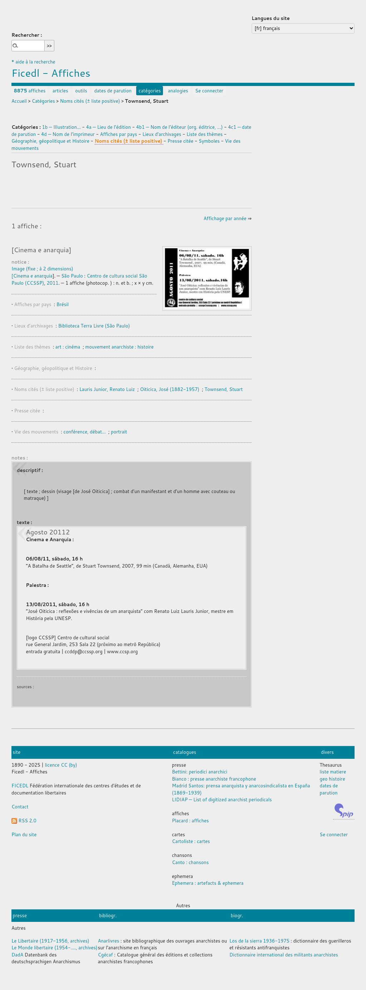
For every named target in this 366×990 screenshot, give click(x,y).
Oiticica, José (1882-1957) (169, 389)
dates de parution (113, 90)
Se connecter (209, 90)
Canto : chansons (190, 862)
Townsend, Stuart (223, 389)
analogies (178, 90)
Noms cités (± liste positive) (90, 101)
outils (81, 90)
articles (60, 90)
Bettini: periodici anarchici (199, 771)
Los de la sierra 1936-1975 (259, 941)
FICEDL (19, 785)
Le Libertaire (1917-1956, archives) (50, 941)
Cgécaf (105, 954)
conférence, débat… (85, 431)
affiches (30, 90)
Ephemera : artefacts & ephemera (207, 883)
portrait (119, 431)
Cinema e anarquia (33, 276)
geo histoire (332, 779)
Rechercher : (26, 35)
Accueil (19, 101)
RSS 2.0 (23, 820)
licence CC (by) (61, 765)
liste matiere (333, 771)
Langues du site (271, 18)
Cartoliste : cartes (191, 841)
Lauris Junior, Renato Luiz (107, 389)
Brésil (62, 304)
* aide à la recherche (33, 62)
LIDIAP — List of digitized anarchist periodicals (222, 799)
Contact (19, 806)
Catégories (43, 101)
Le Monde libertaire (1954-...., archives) (54, 947)
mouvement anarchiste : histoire (119, 347)
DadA (17, 954)
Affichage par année (225, 218)
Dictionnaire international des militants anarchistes (283, 954)
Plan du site (23, 834)
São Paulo (72, 276)
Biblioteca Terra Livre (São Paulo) (94, 326)
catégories (150, 90)
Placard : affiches (190, 820)
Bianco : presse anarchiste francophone (214, 779)
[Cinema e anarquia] (41, 249)
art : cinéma (68, 347)
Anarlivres (108, 941)
